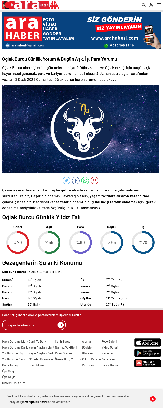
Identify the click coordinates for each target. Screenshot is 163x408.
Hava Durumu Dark (15, 347)
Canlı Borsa (62, 341)
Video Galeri (110, 347)
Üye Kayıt (8, 377)
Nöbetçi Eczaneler (41, 359)
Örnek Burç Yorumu (68, 359)
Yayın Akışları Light (42, 347)
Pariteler (88, 365)
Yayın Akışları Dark (41, 353)
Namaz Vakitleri (66, 347)
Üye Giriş (8, 371)
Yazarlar (107, 353)
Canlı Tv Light (11, 365)
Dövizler (87, 347)
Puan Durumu (64, 353)
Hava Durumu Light (15, 341)
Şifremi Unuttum (13, 383)
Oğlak (36, 280)
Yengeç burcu (121, 279)
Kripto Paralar (91, 359)
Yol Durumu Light (14, 353)
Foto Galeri (109, 341)
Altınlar (87, 341)
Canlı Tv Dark (37, 341)
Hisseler (87, 353)
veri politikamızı (36, 402)
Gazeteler (108, 359)
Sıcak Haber (110, 365)
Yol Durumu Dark (13, 359)
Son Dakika (36, 365)
